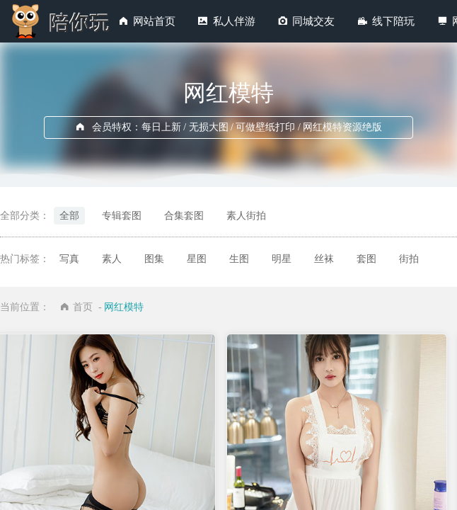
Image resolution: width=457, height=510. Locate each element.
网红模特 (124, 307)
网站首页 (154, 21)
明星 (281, 259)
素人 (112, 259)
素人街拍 (246, 215)
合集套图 (184, 215)
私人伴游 (234, 21)
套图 (366, 259)
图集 (154, 259)
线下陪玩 (393, 21)
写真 (69, 259)
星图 (197, 259)
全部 (69, 215)
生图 (239, 259)
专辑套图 (121, 215)
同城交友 (313, 21)
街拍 (409, 259)
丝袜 (324, 259)
